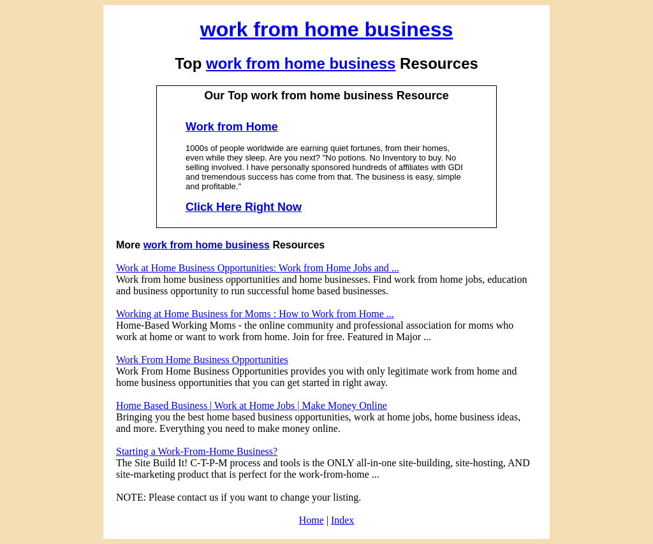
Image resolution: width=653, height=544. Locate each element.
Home (311, 520)
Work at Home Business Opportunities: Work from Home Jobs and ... (257, 267)
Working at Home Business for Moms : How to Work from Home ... (255, 313)
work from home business (326, 29)
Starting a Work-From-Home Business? (196, 451)
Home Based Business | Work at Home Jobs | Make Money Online (251, 405)
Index (342, 520)
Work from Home (232, 126)
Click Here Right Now (244, 207)
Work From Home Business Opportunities (202, 359)
